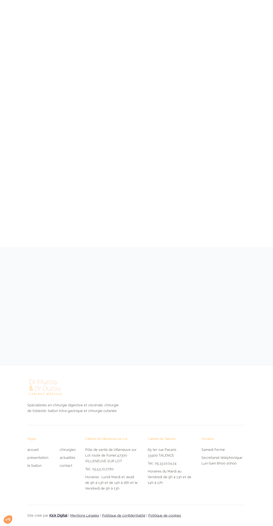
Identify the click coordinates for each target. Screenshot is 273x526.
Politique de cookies (164, 515)
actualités (191, 14)
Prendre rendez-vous (225, 15)
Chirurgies (68, 450)
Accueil (69, 14)
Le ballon (34, 466)
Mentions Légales (84, 515)
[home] (42, 14)
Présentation (37, 458)
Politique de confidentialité (123, 515)
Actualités (67, 458)
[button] (167, 14)
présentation (91, 14)
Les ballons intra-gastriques (129, 14)
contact (66, 466)
